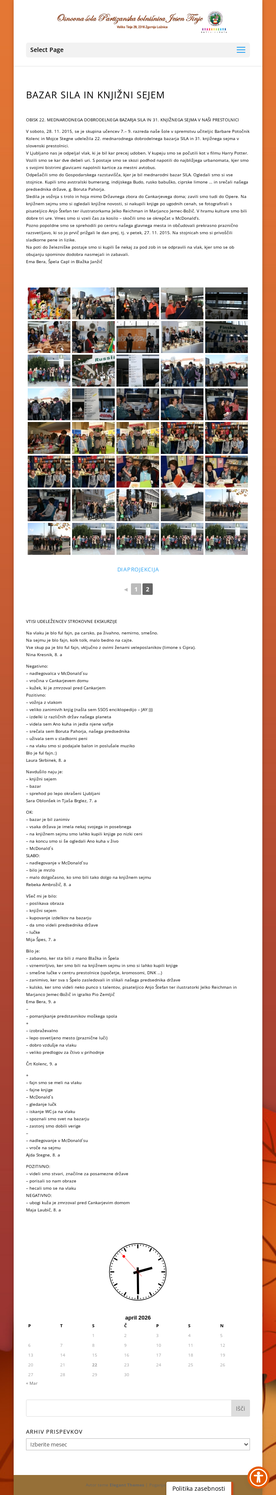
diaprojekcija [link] (138, 569)
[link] (139, 21)
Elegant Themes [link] (127, 1485)
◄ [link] (126, 589)
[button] (138, 50)
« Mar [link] (32, 1383)
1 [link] (136, 589)
